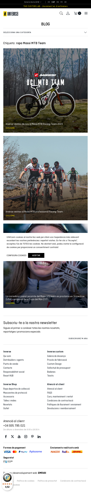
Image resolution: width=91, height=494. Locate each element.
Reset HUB (8, 375)
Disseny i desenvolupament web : (24, 472)
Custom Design (54, 364)
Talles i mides (9, 400)
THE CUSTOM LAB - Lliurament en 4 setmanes (45, 6)
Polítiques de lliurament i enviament (64, 404)
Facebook (5, 436)
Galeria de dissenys (56, 356)
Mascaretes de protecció (15, 392)
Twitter (12, 436)
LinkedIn (39, 436)
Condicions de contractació (60, 400)
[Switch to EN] (58, 2)
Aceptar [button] (36, 255)
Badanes (51, 371)
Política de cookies (25, 481)
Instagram (25, 436)
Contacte (7, 368)
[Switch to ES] (49, 2)
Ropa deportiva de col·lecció (16, 388)
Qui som (7, 356)
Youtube (19, 436)
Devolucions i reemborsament (61, 408)
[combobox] (31, 2)
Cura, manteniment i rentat (60, 396)
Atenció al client (54, 388)
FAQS (49, 392)
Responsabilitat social (13, 371)
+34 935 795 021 (14, 425)
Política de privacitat (47, 481)
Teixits (50, 375)
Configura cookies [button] (16, 255)
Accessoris (8, 396)
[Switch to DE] (65, 2)
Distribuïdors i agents (13, 360)
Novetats (7, 404)
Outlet (6, 408)
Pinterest (32, 436)
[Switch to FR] (61, 2)
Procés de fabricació (57, 360)
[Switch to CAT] (53, 2)
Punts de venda (10, 364)
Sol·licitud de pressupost (58, 368)
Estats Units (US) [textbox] (31, 2)
